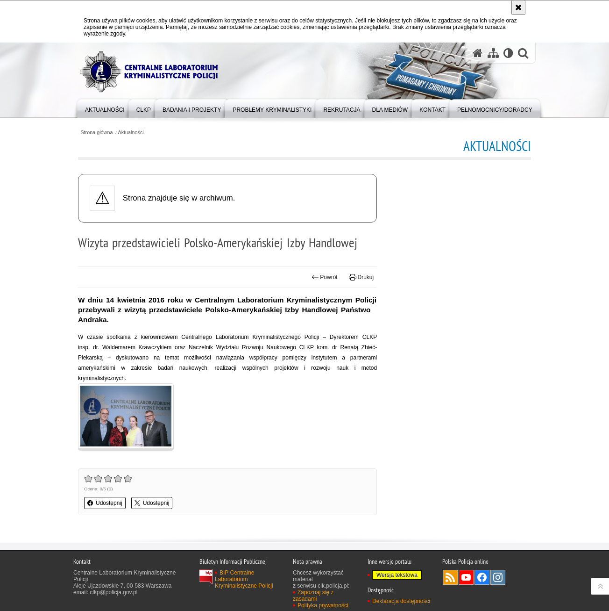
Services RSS (450, 577)
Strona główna (96, 132)
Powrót (325, 277)
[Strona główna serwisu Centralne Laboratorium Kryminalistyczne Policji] (478, 53)
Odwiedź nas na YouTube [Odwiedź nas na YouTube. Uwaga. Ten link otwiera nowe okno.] (466, 577)
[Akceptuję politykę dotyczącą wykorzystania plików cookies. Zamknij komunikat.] (518, 7)
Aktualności (131, 132)
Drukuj (361, 277)
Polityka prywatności (322, 605)
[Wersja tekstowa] (508, 53)
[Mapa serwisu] (493, 53)
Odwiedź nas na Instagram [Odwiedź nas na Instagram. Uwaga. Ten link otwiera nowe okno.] (497, 577)
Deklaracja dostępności (401, 601)
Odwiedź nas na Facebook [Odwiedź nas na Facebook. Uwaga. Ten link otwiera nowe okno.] (481, 577)
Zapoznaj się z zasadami (313, 595)
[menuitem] (104, 108)
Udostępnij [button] (104, 503)
